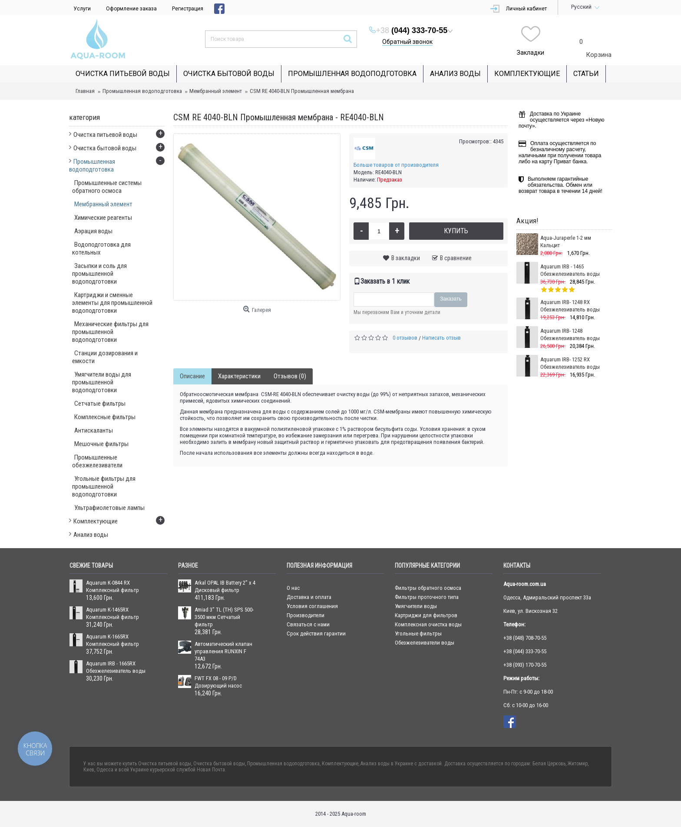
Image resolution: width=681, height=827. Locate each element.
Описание (192, 376)
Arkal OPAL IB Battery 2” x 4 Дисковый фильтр (225, 586)
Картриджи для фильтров (426, 615)
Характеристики (239, 376)
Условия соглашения (312, 606)
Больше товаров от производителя (396, 165)
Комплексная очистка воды (428, 624)
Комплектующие (340, 764)
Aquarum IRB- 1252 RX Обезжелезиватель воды (570, 363)
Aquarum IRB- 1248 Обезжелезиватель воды (570, 334)
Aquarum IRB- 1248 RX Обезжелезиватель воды (570, 306)
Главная (85, 91)
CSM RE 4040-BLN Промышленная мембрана (302, 91)
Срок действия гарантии (316, 633)
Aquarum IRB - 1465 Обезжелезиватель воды (570, 270)
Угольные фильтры (418, 633)
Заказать (451, 299)
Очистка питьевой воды (164, 764)
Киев (88, 770)
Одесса (104, 770)
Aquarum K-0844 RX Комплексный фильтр (112, 586)
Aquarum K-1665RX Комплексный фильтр (112, 640)
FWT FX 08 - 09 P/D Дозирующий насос (218, 682)
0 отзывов (405, 337)
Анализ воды (375, 764)
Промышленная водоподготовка (142, 91)
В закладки (405, 258)
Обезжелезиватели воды (424, 642)
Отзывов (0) (290, 376)
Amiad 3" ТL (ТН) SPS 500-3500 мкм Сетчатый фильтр (224, 617)
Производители (305, 615)
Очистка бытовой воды (219, 764)
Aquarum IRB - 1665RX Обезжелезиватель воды (115, 667)
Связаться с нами (308, 624)
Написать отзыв (441, 337)
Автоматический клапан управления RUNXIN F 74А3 (223, 651)
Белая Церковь (548, 764)
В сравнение (456, 258)
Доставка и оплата (309, 597)
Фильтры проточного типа (427, 597)
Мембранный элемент (215, 91)
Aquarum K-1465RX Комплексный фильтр (112, 613)
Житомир (578, 764)
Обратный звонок (407, 41)
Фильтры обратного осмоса (428, 588)
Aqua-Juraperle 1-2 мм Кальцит (565, 241)
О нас (293, 588)
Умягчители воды (416, 606)
